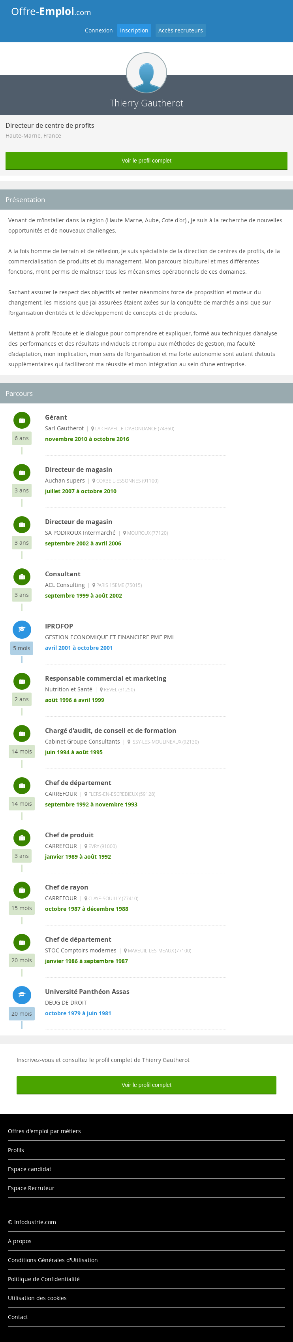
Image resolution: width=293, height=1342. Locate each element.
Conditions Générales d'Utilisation (53, 1260)
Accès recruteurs (180, 30)
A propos (20, 1241)
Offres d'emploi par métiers (44, 1131)
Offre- (51, 11)
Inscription (134, 30)
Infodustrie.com (35, 1222)
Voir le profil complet (146, 160)
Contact (18, 1317)
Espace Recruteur (31, 1188)
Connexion (99, 30)
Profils (16, 1150)
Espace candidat (29, 1169)
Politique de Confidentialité (44, 1279)
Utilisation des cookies (37, 1298)
